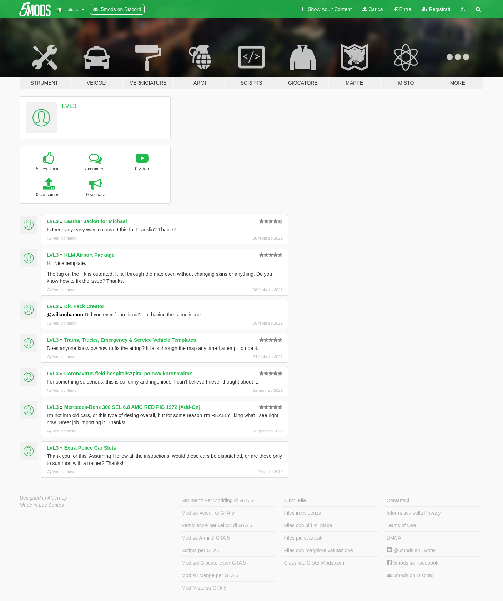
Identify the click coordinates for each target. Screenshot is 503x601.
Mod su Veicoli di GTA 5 (207, 513)
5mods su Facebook (412, 563)
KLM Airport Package (89, 255)
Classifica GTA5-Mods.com (314, 563)
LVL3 (69, 106)
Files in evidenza (302, 513)
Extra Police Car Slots (90, 448)
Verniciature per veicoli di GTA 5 (216, 525)
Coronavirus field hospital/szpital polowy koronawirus (128, 373)
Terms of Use (401, 525)
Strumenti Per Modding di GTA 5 (217, 500)
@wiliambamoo (65, 314)
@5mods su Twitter (411, 550)
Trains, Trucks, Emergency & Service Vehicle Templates (130, 340)
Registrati (436, 9)
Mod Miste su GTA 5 (203, 588)
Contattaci (398, 500)
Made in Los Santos (42, 505)
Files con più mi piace (308, 525)
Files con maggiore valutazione (318, 550)
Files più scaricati (303, 538)
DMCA (394, 538)
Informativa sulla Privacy (414, 513)
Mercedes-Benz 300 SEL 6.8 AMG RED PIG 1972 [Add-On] (132, 407)
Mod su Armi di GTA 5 (205, 538)
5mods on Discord (410, 575)
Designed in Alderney (43, 498)
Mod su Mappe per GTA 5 (209, 575)
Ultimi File (295, 500)
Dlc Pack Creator (84, 306)
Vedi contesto (61, 238)
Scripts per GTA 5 (200, 550)
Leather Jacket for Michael (95, 221)
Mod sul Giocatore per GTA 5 (213, 563)
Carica (372, 9)
